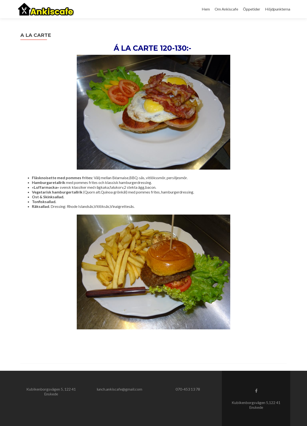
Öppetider (251, 9)
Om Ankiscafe (226, 9)
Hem (206, 9)
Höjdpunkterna (277, 9)
